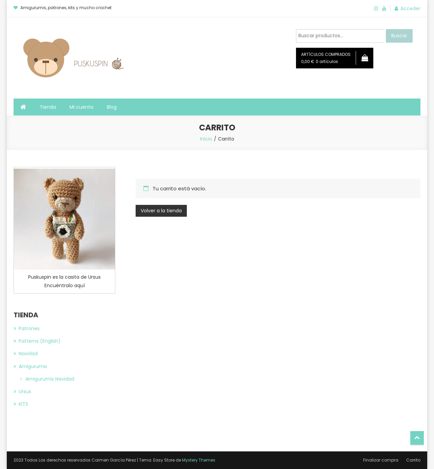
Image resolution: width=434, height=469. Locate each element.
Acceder (410, 8)
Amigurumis (33, 366)
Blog (112, 107)
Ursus (25, 391)
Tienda (48, 107)
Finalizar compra (380, 460)
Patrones (29, 328)
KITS (23, 404)
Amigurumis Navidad (49, 379)
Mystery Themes (198, 460)
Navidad (28, 353)
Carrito (413, 460)
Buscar (399, 35)
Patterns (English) (40, 341)
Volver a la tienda (161, 210)
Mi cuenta (81, 107)
